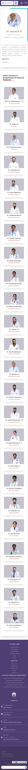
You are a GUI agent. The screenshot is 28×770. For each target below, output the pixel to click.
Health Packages (14, 651)
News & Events (14, 668)
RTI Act (14, 658)
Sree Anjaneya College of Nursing (14, 684)
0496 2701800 (7, 707)
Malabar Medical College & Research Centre (14, 678)
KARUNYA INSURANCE (8, 756)
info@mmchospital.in (9, 729)
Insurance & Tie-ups (14, 653)
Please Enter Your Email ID (14, 764)
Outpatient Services (14, 647)
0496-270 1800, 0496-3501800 (12, 722)
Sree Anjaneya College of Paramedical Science (14, 687)
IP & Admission (14, 649)
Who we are (14, 663)
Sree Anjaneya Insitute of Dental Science (14, 682)
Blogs (14, 655)
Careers (14, 670)
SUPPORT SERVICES (7, 754)
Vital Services (14, 666)
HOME (3, 752)
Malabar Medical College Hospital (14, 680)
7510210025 (7, 715)
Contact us (14, 672)
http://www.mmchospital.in (11, 739)
